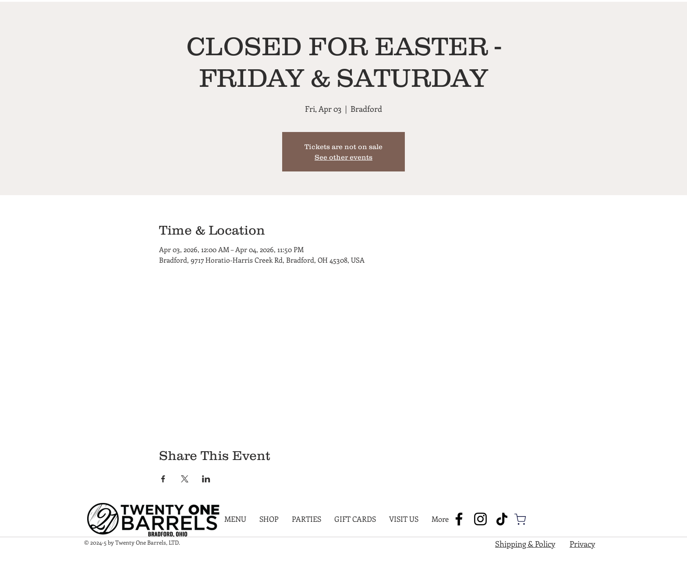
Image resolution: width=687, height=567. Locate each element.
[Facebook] (458, 519)
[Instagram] (480, 519)
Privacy (582, 543)
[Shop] (520, 519)
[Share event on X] (185, 478)
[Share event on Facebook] (163, 478)
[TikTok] (501, 519)
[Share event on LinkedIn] (206, 478)
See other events (343, 157)
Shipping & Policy (525, 543)
